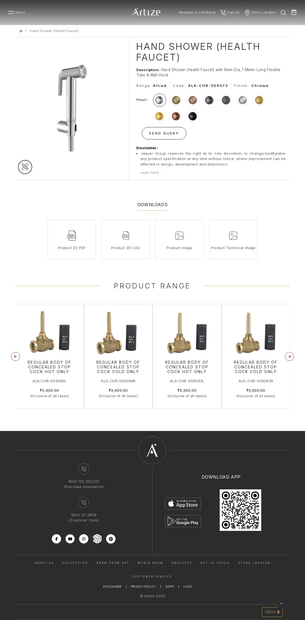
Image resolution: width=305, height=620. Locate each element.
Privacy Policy (143, 586)
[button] (289, 356)
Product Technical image (233, 248)
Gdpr (169, 586)
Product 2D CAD (125, 248)
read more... (151, 172)
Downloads (152, 204)
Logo (188, 586)
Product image (179, 248)
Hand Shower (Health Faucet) (54, 31)
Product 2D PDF (72, 248)
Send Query (164, 133)
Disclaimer (112, 586)
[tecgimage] (25, 167)
